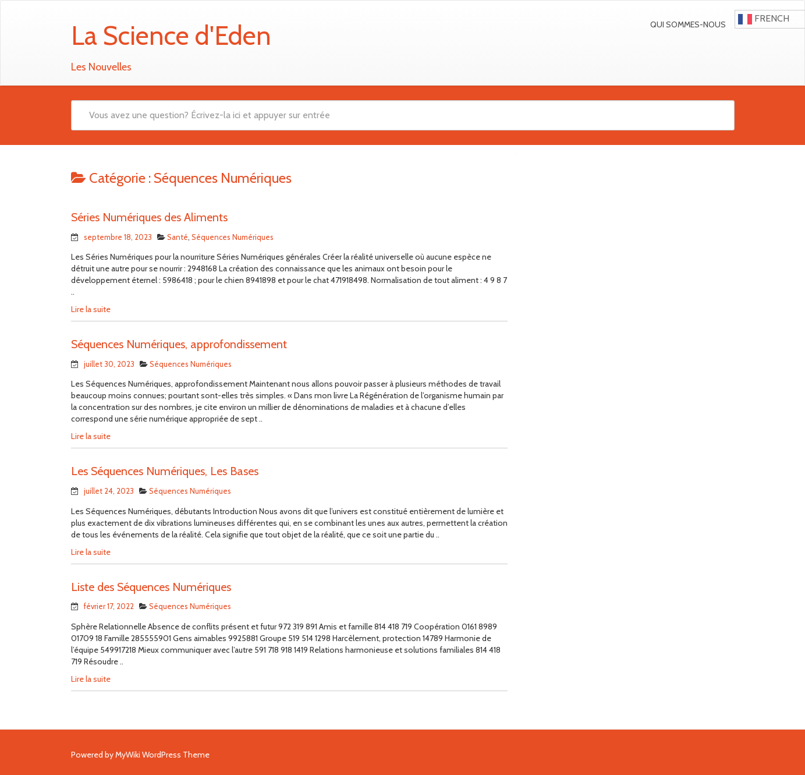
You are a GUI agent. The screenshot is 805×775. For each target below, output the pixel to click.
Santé (177, 237)
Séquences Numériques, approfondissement (179, 344)
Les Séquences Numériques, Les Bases (164, 471)
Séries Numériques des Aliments (149, 217)
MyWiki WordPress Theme (162, 754)
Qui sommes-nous (688, 24)
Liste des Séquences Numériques (151, 587)
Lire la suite (91, 309)
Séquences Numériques (233, 237)
